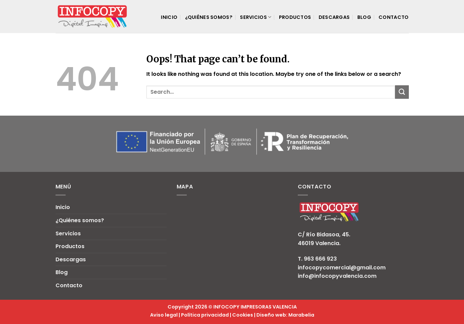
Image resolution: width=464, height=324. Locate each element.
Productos (295, 17)
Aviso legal (164, 315)
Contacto (393, 17)
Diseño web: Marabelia (285, 315)
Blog (364, 17)
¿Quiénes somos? (209, 17)
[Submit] (401, 91)
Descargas (334, 17)
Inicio (169, 17)
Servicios (255, 17)
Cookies (242, 315)
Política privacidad (205, 315)
